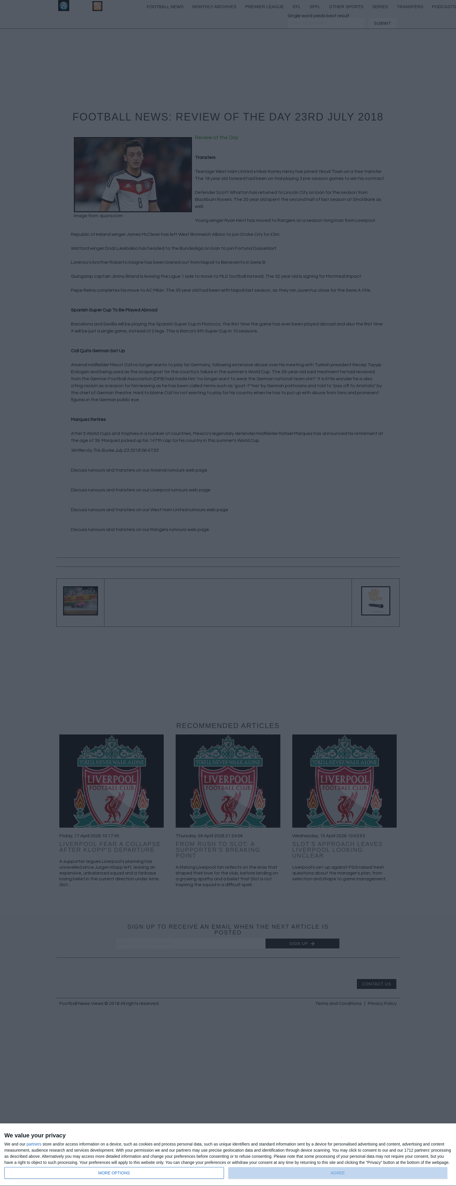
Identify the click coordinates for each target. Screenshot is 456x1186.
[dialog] (228, 1155)
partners (33, 1144)
